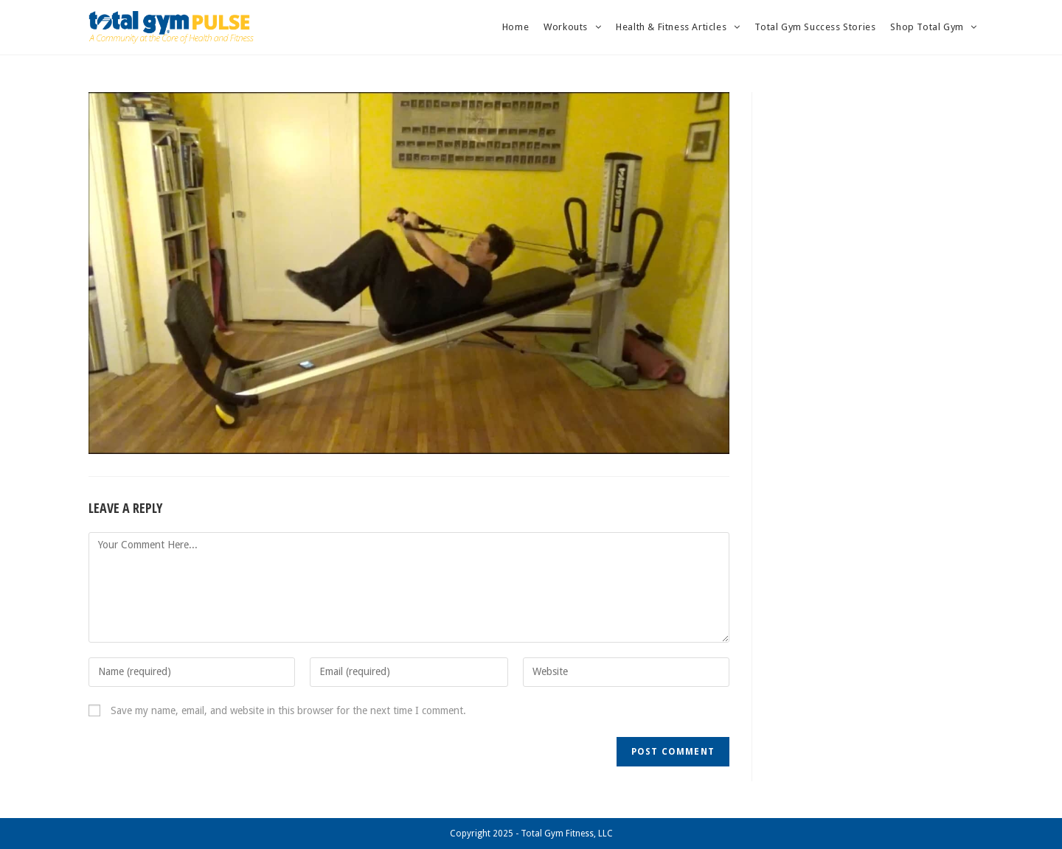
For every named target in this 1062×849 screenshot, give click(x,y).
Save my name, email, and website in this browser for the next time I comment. (288, 710)
